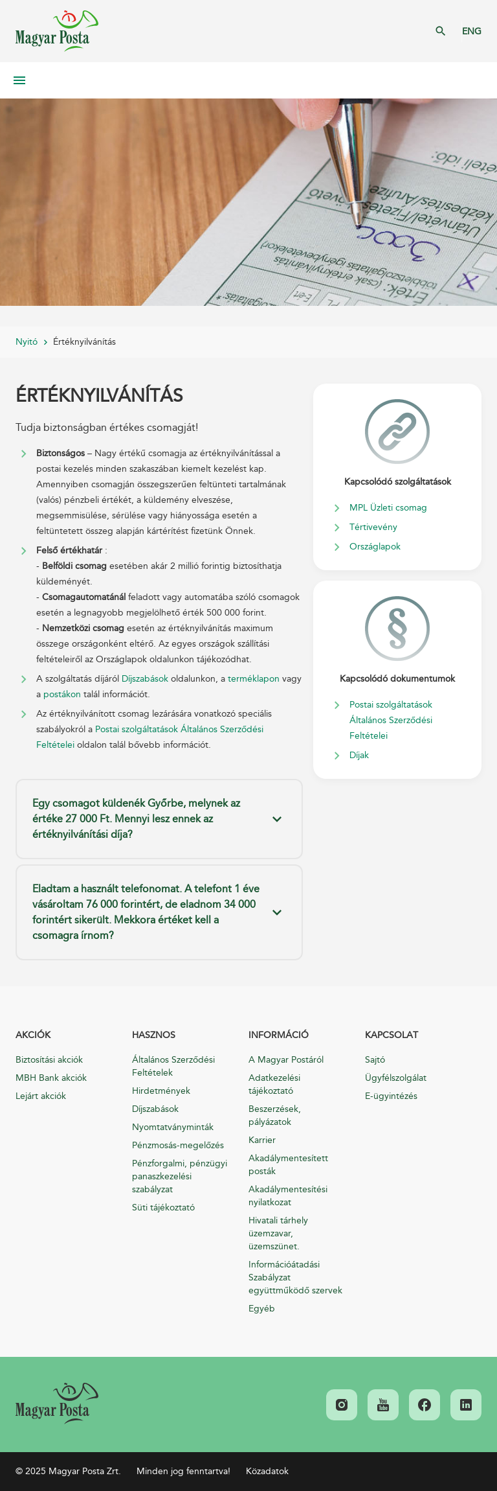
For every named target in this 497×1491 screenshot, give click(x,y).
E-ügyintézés (391, 1096)
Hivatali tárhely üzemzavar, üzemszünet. (278, 1233)
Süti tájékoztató (163, 1207)
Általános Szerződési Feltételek (173, 1066)
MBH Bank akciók (51, 1077)
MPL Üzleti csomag (388, 507)
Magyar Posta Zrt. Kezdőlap (57, 31)
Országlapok (375, 546)
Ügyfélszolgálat (395, 1077)
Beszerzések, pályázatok (274, 1115)
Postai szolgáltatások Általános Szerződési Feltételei (390, 720)
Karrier (262, 1140)
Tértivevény (373, 527)
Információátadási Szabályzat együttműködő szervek (295, 1277)
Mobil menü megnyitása (19, 80)
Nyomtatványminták (173, 1127)
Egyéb (261, 1308)
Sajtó (375, 1059)
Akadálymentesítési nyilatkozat (287, 1196)
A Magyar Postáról (286, 1059)
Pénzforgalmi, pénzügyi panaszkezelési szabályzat (179, 1176)
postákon (62, 694)
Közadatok (267, 1471)
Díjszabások (145, 678)
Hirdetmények (161, 1090)
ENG (471, 31)
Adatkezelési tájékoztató (274, 1084)
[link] (57, 1403)
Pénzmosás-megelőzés (178, 1145)
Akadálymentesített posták (288, 1165)
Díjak (359, 755)
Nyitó (27, 341)
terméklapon (254, 678)
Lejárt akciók (41, 1096)
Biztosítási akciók (49, 1059)
